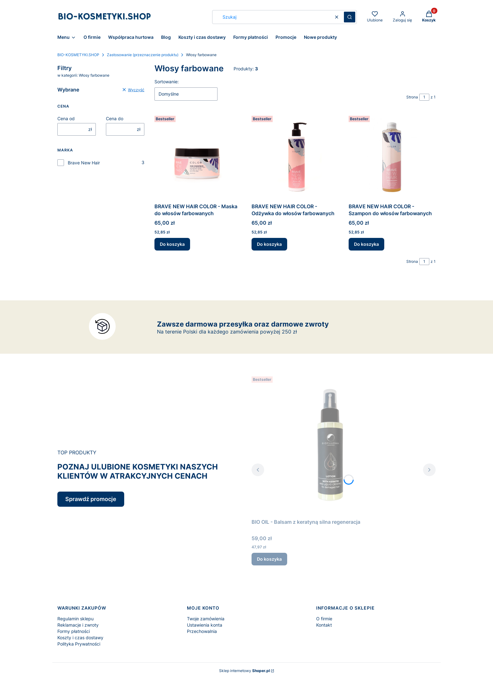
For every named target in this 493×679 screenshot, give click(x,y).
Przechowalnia (202, 631)
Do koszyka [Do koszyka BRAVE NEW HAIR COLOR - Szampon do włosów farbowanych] (366, 244)
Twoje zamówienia (205, 618)
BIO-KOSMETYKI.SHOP (78, 54)
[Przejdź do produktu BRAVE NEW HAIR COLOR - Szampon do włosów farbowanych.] (392, 156)
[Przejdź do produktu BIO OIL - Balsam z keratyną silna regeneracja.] (330, 445)
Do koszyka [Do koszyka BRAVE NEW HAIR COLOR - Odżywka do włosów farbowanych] (269, 244)
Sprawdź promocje (90, 499)
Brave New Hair (84, 162)
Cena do (114, 118)
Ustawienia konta (204, 625)
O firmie (324, 618)
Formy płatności (73, 631)
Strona (412, 97)
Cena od (66, 118)
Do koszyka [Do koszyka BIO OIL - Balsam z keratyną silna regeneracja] (269, 559)
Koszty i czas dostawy (80, 637)
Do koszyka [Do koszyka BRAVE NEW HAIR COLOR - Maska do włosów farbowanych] (172, 244)
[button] (349, 17)
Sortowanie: (166, 81)
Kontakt (324, 625)
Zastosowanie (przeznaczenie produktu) (142, 54)
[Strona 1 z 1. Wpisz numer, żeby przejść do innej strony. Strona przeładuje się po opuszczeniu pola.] (424, 97)
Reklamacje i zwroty (78, 625)
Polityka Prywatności (78, 644)
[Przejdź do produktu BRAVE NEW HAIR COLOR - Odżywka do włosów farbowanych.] (295, 156)
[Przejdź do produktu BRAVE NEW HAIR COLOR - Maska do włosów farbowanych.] (197, 156)
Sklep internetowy (244, 670)
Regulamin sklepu (75, 618)
